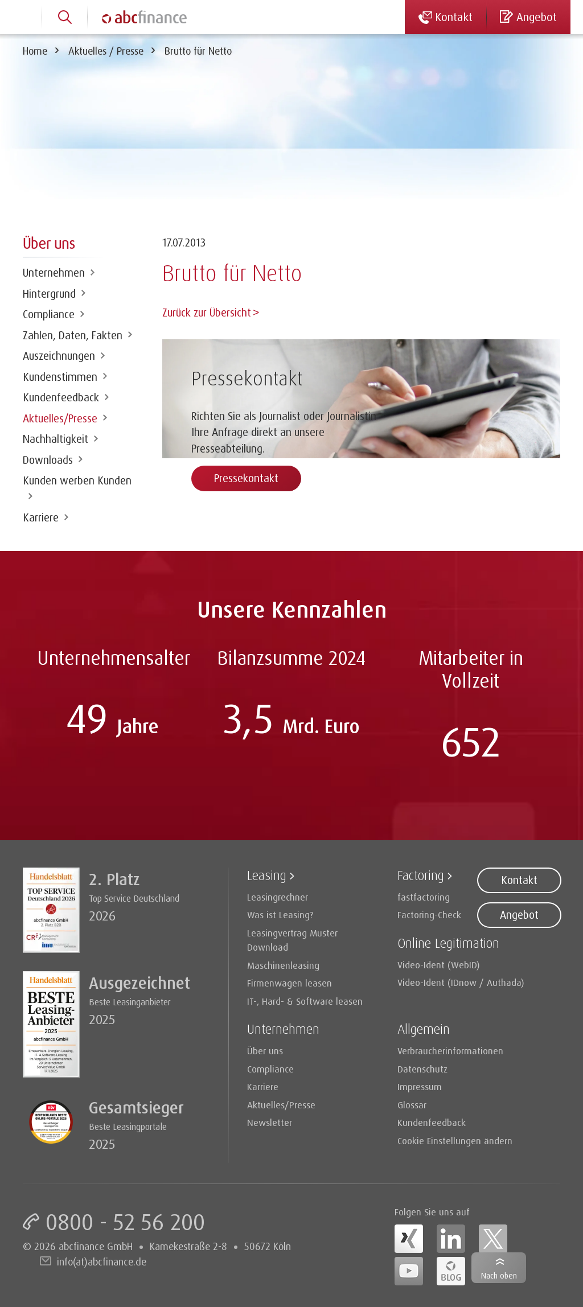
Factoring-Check (429, 914)
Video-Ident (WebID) (438, 965)
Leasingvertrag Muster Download (292, 940)
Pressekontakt (246, 477)
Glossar (411, 1105)
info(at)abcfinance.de (101, 1261)
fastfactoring (423, 897)
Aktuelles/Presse (60, 418)
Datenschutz (422, 1069)
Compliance (49, 314)
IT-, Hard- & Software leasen (305, 1001)
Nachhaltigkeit (55, 439)
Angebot (519, 915)
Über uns (265, 1051)
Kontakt (519, 880)
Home (35, 50)
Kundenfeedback (61, 397)
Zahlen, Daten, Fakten (72, 335)
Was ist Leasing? (280, 914)
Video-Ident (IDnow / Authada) (460, 982)
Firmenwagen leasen (289, 983)
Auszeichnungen (59, 356)
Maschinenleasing (283, 965)
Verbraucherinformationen (450, 1051)
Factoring (420, 875)
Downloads (48, 460)
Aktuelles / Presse (105, 50)
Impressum (419, 1086)
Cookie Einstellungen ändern (454, 1140)
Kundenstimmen (60, 377)
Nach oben (499, 1275)
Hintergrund (49, 294)
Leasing (266, 875)
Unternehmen (54, 273)
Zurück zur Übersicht (206, 312)
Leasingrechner (277, 897)
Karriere (41, 517)
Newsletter (269, 1122)
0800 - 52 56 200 (125, 1221)
